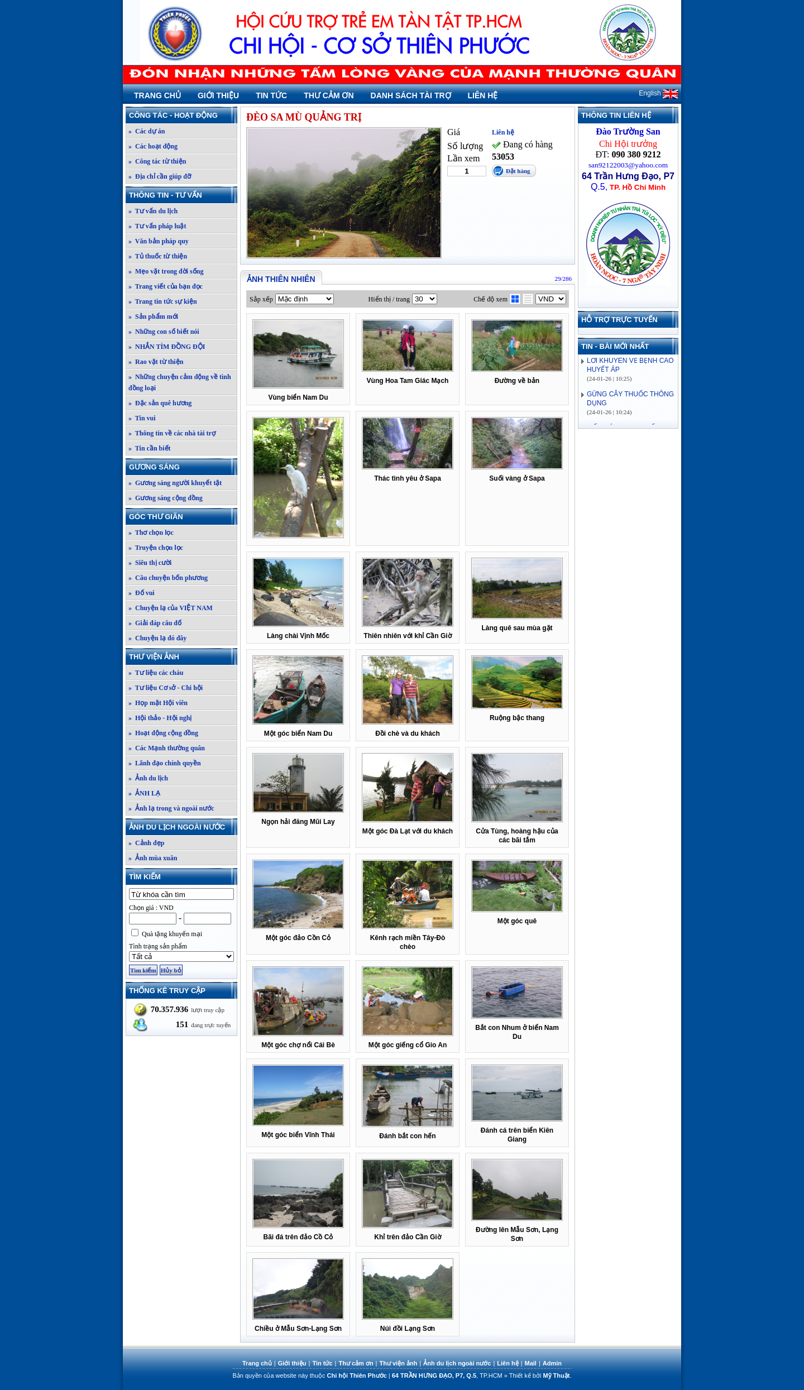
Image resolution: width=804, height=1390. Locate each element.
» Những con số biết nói (163, 331)
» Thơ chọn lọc (151, 532)
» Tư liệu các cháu (155, 673)
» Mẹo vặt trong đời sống (165, 271)
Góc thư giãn (182, 517)
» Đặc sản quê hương (160, 403)
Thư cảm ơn (328, 95)
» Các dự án (146, 131)
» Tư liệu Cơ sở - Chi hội (165, 688)
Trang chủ (157, 95)
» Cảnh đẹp (146, 843)
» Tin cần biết (149, 448)
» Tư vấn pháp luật (157, 226)
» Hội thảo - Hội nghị (160, 718)
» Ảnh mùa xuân (152, 858)
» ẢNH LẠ (144, 793)
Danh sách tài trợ (411, 95)
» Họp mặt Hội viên (158, 703)
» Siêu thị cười (149, 563)
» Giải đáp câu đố (154, 623)
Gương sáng (182, 467)
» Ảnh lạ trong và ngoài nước (171, 808)
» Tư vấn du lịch (153, 211)
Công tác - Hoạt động (182, 115)
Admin (552, 1363)
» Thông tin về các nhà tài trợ (172, 433)
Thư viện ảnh (182, 657)
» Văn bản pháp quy (158, 241)
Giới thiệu (218, 95)
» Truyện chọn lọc (155, 548)
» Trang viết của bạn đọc (165, 286)
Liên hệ (483, 95)
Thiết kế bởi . (540, 1375)
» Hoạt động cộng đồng (163, 733)
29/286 (563, 278)
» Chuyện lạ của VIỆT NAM (170, 608)
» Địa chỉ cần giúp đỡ (159, 176)
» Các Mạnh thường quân (166, 748)
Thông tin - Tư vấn (182, 195)
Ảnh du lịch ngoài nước (182, 827)
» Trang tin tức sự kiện (162, 301)
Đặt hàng (518, 170)
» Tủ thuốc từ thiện (157, 256)
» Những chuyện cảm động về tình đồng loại (179, 382)
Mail (531, 1363)
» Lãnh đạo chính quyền (164, 763)
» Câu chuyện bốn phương (168, 578)
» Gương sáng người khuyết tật (175, 483)
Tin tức (271, 95)
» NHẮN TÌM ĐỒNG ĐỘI (166, 347)
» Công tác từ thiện (157, 161)
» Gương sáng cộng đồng (165, 498)
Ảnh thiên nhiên (281, 279)
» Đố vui (141, 593)
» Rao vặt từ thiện (155, 362)
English (658, 93)
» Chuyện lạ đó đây (157, 638)
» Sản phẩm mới (153, 316)
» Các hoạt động (153, 146)
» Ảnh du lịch (148, 778)
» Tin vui (142, 418)
